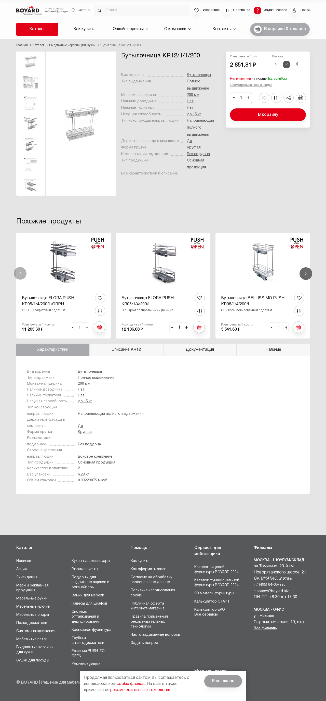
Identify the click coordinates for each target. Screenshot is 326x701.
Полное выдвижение (96, 378)
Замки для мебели (88, 595)
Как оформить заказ (149, 569)
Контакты (224, 29)
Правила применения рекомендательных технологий (149, 621)
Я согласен (223, 681)
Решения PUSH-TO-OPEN (89, 653)
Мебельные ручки (31, 598)
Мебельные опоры (32, 615)
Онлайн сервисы (130, 29)
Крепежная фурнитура (91, 630)
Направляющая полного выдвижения (200, 127)
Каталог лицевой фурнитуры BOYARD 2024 (216, 570)
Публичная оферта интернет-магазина (148, 606)
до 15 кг (194, 114)
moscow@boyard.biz (271, 591)
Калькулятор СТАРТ (212, 601)
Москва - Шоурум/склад (279, 560)
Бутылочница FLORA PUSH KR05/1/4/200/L (147, 301)
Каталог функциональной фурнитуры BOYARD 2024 (216, 583)
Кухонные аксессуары (91, 561)
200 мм (193, 95)
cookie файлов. (131, 684)
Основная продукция (96, 462)
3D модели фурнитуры (214, 593)
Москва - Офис (269, 609)
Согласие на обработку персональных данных (151, 580)
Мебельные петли (31, 639)
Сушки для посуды (32, 660)
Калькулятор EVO (209, 609)
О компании (177, 29)
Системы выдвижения (35, 631)
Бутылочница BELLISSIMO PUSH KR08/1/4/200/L (252, 301)
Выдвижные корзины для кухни (34, 650)
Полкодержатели (31, 623)
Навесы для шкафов (89, 603)
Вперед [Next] (306, 273)
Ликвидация (26, 577)
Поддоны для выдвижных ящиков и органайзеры (90, 582)
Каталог (37, 29)
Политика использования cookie (153, 593)
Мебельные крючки (33, 606)
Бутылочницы (199, 75)
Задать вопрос (144, 643)
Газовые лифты (85, 569)
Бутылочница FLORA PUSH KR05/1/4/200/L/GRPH (48, 301)
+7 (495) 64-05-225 (270, 584)
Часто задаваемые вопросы (156, 634)
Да (189, 141)
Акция (21, 569)
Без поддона (198, 154)
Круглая (194, 147)
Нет (190, 101)
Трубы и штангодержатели (88, 640)
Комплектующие (86, 664)
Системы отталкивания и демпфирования (86, 616)
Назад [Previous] (20, 273)
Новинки (23, 561)
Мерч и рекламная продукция (32, 588)
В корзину (268, 115)
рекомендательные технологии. (140, 690)
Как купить (83, 29)
